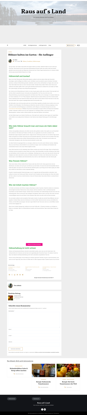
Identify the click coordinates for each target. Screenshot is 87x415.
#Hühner (24, 61)
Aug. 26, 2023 (18, 298)
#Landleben (29, 61)
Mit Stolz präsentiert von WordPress (36, 413)
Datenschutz (12, 398)
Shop (50, 45)
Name (10, 329)
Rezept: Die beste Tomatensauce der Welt (43, 277)
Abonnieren (70, 45)
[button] (7, 45)
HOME (24, 45)
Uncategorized (43, 379)
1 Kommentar (69, 387)
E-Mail (10, 335)
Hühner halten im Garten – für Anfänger (30, 54)
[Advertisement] (43, 34)
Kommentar (11, 311)
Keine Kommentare (20, 373)
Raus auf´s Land (43, 12)
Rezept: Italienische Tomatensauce (43, 383)
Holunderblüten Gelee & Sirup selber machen (19, 369)
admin (16, 59)
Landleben (10, 51)
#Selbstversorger (36, 61)
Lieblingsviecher (43, 45)
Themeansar (56, 413)
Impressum (36, 398)
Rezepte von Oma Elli (70, 379)
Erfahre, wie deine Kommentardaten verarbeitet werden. (47, 352)
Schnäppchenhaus (32, 45)
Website (10, 341)
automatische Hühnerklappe (15, 108)
